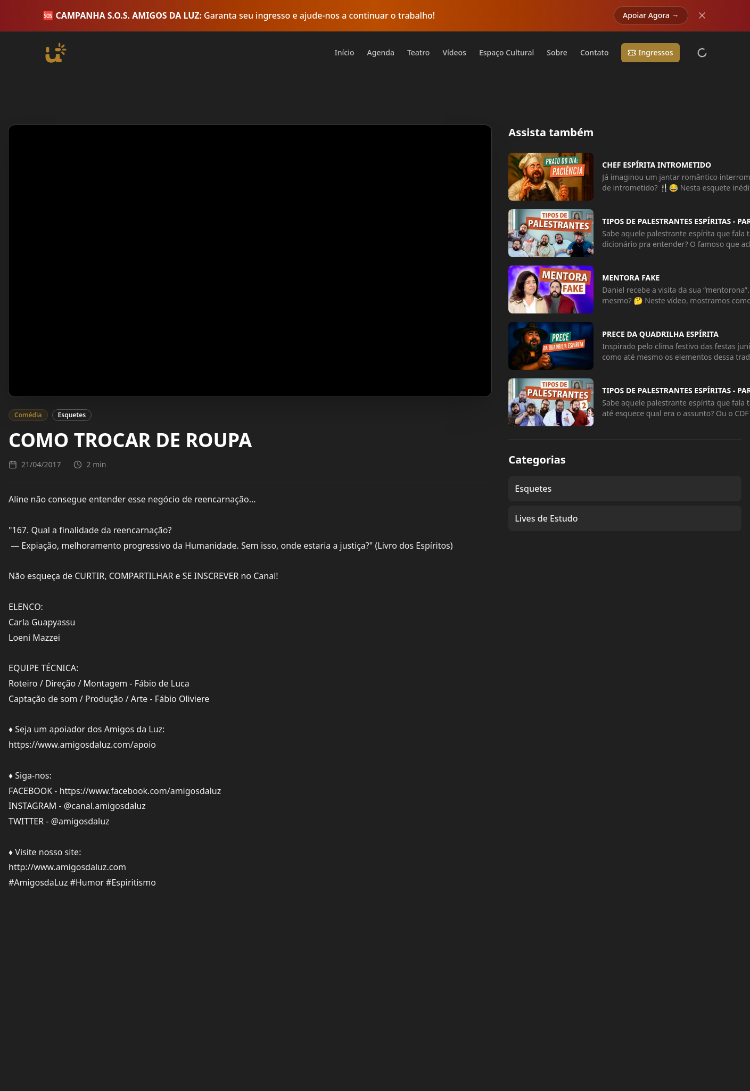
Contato (594, 52)
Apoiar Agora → (651, 15)
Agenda (380, 52)
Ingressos (650, 52)
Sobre (557, 52)
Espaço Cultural (506, 52)
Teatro (418, 52)
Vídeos (454, 52)
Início (345, 52)
